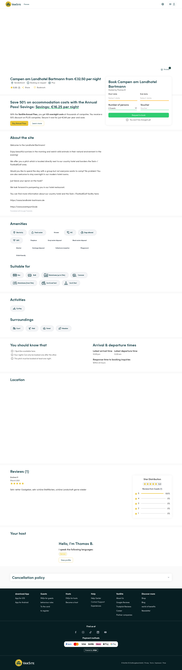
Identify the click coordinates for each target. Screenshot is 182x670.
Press (164, 663)
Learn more (37, 123)
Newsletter (146, 610)
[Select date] (122, 98)
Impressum (158, 663)
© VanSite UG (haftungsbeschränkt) (132, 663)
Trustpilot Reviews (123, 606)
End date (144, 94)
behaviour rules (47, 602)
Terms (152, 663)
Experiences (96, 606)
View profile (66, 560)
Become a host (72, 602)
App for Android (22, 602)
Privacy (146, 663)
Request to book (138, 115)
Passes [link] (26, 4)
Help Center (96, 598)
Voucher (145, 104)
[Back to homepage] (13, 4)
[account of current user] (172, 4)
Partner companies (124, 615)
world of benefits (148, 606)
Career (119, 610)
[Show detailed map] (91, 423)
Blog (143, 602)
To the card (45, 606)
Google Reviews (123, 602)
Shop (144, 598)
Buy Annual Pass (19, 123)
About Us (120, 598)
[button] (162, 4)
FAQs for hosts (72, 598)
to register (45, 610)
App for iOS (20, 598)
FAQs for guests (47, 598)
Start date (112, 94)
